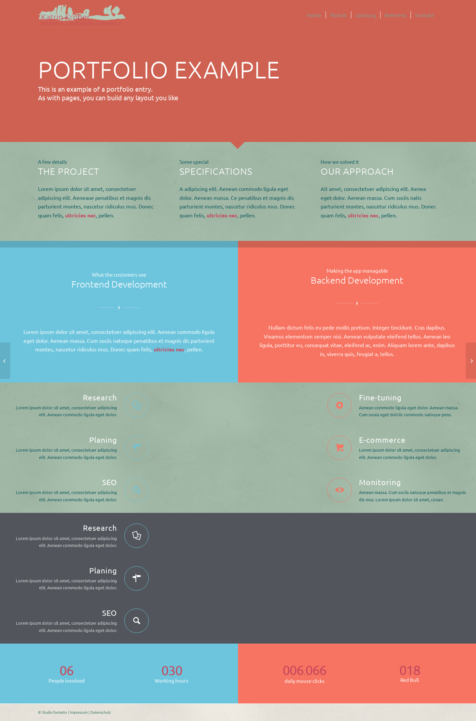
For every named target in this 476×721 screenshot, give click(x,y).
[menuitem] (314, 14)
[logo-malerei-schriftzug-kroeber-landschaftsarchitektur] (82, 14)
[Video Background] (5, 360)
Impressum (79, 712)
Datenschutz (101, 712)
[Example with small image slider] (471, 360)
